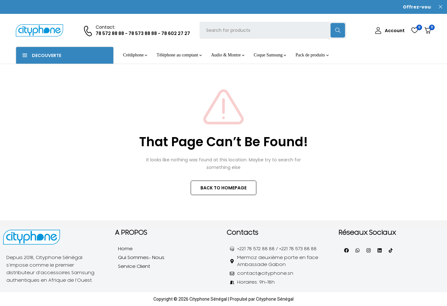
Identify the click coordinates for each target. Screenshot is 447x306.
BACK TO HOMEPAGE (223, 188)
